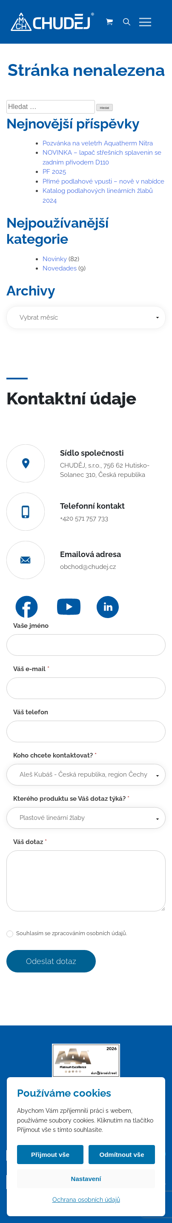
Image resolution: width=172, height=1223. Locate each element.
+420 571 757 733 (84, 518)
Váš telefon (30, 712)
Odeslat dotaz (51, 961)
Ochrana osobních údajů (86, 1199)
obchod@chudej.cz (88, 567)
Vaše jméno (31, 626)
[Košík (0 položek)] (109, 22)
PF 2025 (54, 172)
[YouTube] (68, 607)
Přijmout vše (50, 1154)
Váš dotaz (30, 842)
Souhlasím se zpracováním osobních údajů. (66, 933)
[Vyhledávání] (126, 22)
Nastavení (86, 1178)
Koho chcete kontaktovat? (55, 755)
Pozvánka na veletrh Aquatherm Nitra (98, 143)
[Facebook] (26, 607)
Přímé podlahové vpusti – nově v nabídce (103, 181)
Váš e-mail (31, 669)
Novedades (60, 268)
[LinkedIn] (108, 607)
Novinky (55, 259)
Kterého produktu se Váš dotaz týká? (71, 798)
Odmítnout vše (121, 1154)
